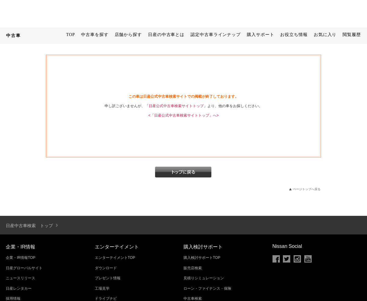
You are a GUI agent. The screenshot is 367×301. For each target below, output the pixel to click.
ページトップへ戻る (307, 189)
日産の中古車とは (166, 34)
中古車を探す (94, 34)
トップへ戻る (183, 172)
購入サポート (260, 34)
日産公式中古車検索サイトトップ (176, 106)
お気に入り (325, 34)
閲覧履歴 (352, 34)
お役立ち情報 (293, 34)
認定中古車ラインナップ (216, 34)
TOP (70, 34)
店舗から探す (128, 34)
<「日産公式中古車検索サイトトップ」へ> (183, 115)
